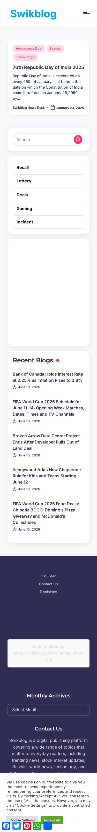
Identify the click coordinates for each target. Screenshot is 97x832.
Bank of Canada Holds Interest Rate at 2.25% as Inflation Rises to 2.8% (48, 377)
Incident (25, 221)
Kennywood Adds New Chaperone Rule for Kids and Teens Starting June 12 (47, 476)
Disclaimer (48, 591)
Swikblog (33, 13)
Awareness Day (29, 48)
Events (55, 48)
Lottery (24, 180)
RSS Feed (48, 576)
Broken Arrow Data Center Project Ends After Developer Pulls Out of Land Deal (46, 442)
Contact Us (48, 584)
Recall (23, 167)
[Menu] (86, 13)
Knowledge (26, 57)
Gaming (24, 208)
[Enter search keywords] (48, 139)
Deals (22, 194)
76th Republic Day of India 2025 (48, 67)
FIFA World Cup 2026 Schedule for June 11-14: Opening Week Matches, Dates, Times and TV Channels (48, 408)
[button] (78, 139)
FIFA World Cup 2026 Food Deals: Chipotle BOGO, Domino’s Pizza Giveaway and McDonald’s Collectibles (46, 513)
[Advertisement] (48, 292)
